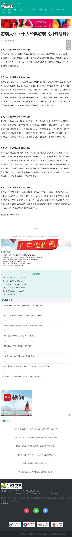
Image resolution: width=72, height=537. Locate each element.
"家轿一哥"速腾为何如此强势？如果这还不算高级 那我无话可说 (23, 326)
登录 (12, 3)
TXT (47, 493)
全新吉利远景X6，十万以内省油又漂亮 (14, 277)
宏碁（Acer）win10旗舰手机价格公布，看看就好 (17, 263)
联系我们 (26, 493)
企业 (52, 10)
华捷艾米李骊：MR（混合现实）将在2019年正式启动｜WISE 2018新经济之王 (27, 366)
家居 (46, 10)
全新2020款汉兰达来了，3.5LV (12, 294)
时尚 (40, 10)
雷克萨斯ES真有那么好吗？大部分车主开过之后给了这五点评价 (23, 305)
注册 (18, 3)
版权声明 (54, 493)
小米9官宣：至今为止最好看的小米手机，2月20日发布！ (20, 255)
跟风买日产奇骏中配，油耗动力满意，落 (15, 287)
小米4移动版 (14, 215)
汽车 (34, 10)
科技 (28, 10)
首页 (3, 10)
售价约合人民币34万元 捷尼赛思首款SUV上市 (18, 346)
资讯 (9, 10)
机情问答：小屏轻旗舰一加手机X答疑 (14, 261)
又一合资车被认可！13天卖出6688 (13, 281)
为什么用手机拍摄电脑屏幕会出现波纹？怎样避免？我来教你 (22, 376)
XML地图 (34, 493)
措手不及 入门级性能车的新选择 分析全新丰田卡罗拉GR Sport (22, 315)
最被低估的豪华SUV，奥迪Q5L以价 (13, 291)
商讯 (64, 10)
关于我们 (17, 493)
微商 (9, 13)
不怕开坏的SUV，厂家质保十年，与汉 (14, 284)
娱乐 (22, 10)
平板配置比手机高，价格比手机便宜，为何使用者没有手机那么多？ (23, 257)
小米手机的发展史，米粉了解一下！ (14, 265)
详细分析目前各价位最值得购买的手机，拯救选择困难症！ (20, 259)
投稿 (4, 3)
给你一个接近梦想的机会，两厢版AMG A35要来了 (19, 336)
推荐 (5, 361)
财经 (15, 10)
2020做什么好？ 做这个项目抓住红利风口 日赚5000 (19, 356)
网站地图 (42, 493)
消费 (3, 13)
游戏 (58, 10)
